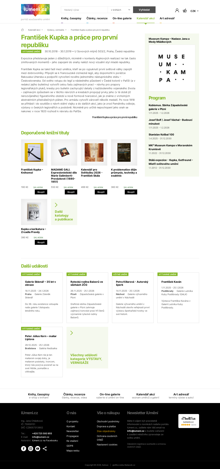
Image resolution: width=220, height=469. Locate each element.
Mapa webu (73, 450)
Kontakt (71, 426)
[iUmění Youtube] (38, 448)
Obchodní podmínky (108, 421)
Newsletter (73, 431)
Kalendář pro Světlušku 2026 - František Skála (92, 172)
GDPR (70, 445)
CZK (193, 11)
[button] (44, 448)
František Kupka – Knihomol (32, 171)
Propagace (73, 436)
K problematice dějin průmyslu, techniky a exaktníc (124, 172)
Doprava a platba (106, 426)
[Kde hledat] (119, 10)
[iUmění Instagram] (31, 448)
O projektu (72, 421)
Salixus (105, 465)
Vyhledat (142, 9)
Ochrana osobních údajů (107, 438)
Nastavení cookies (107, 444)
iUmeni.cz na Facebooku (45, 440)
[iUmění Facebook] (24, 448)
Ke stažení (72, 441)
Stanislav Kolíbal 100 (161, 134)
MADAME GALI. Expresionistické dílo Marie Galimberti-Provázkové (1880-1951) (64, 175)
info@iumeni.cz (135, 431)
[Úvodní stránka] (35, 13)
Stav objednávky (106, 431)
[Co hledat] (83, 10)
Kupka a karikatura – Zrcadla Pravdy (33, 231)
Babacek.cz (130, 465)
